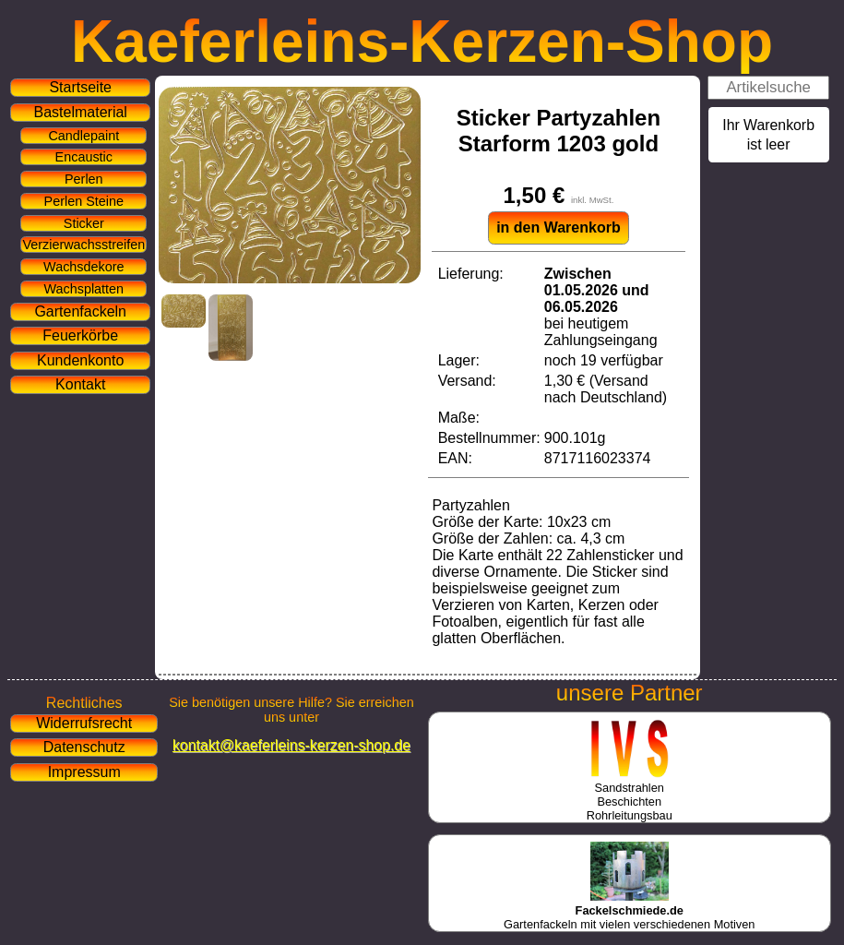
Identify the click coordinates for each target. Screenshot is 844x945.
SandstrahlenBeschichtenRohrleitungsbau (629, 794)
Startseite (80, 87)
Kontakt (80, 384)
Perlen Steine (84, 201)
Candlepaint (83, 135)
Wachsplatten (83, 288)
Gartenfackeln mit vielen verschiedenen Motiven (629, 910)
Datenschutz (84, 747)
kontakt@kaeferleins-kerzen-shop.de (291, 745)
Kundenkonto (80, 360)
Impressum (84, 772)
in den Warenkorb (558, 227)
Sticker (84, 223)
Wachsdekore (83, 266)
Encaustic (84, 157)
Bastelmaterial (80, 112)
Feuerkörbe (80, 335)
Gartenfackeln (80, 311)
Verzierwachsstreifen (83, 244)
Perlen (84, 179)
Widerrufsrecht (84, 723)
